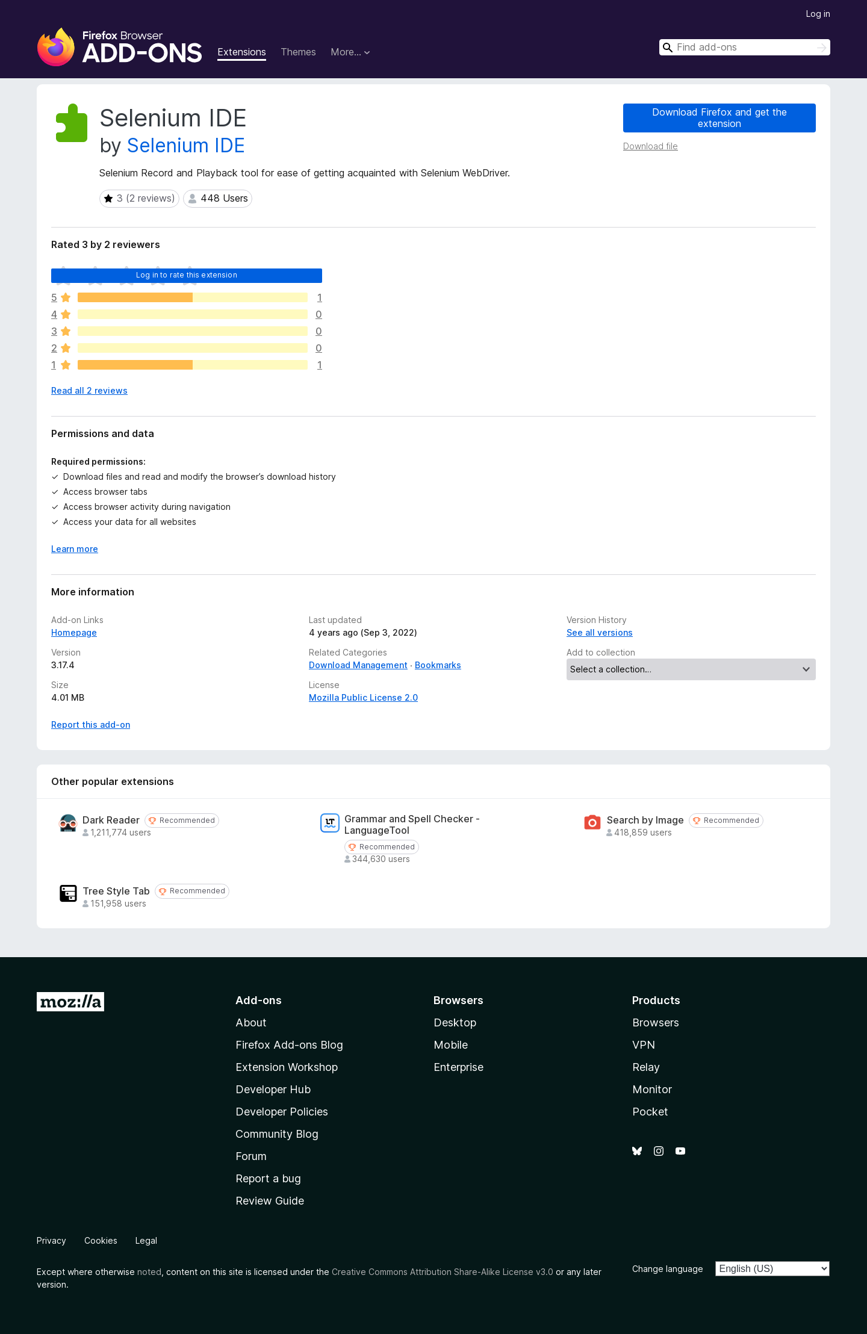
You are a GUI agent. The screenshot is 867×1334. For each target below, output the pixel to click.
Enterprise (458, 1067)
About (251, 1022)
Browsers (655, 1022)
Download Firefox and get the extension (719, 117)
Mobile (451, 1044)
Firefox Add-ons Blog (289, 1044)
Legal (146, 1240)
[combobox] (744, 47)
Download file (650, 146)
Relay (646, 1067)
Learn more (74, 549)
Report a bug (268, 1178)
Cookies (100, 1240)
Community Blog (277, 1134)
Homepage (74, 632)
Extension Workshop (286, 1067)
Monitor (652, 1089)
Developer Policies (281, 1111)
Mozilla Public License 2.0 (363, 697)
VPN (643, 1044)
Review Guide (269, 1200)
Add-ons (258, 1000)
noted (149, 1272)
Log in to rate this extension (186, 274)
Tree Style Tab (116, 891)
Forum (251, 1156)
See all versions (600, 632)
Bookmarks (438, 665)
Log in (818, 13)
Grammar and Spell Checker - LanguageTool (412, 824)
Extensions (241, 52)
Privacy (51, 1240)
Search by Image (645, 820)
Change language (667, 1269)
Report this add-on (90, 724)
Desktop (455, 1022)
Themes (298, 52)
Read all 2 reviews (89, 390)
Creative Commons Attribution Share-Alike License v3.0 (442, 1272)
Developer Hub (273, 1089)
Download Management (358, 665)
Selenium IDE (186, 145)
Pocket (650, 1111)
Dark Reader (111, 820)
